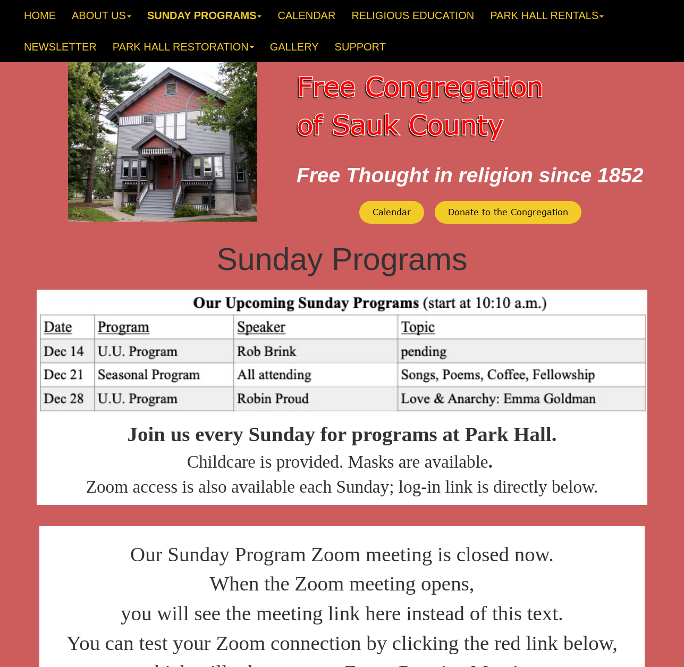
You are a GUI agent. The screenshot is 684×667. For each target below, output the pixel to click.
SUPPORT (360, 47)
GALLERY (294, 47)
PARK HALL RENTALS (547, 15)
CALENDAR (306, 15)
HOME (40, 15)
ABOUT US (101, 15)
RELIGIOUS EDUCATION (412, 15)
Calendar (392, 212)
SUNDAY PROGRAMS (204, 15)
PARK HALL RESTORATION (183, 47)
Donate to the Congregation (508, 212)
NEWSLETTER (60, 47)
